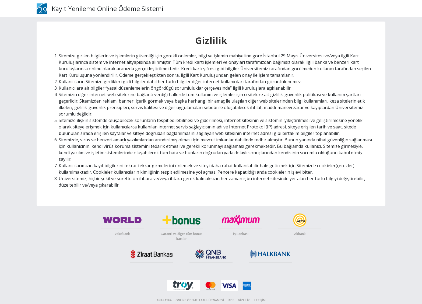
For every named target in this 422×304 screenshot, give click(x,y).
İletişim (260, 300)
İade (231, 300)
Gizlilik (244, 300)
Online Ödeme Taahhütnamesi (199, 300)
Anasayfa (164, 300)
